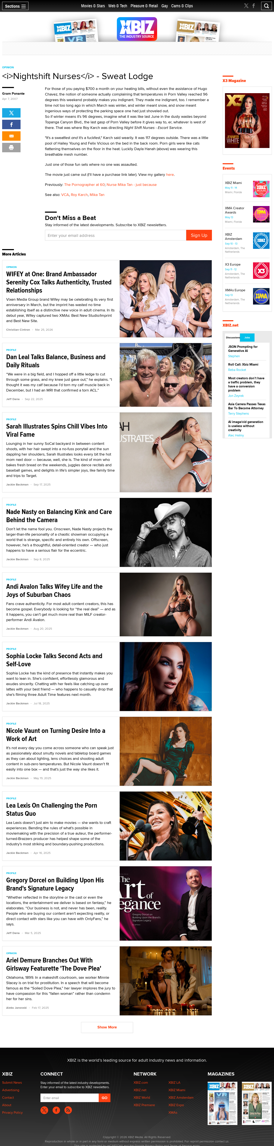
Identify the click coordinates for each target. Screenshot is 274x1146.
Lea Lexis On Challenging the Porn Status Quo (51, 809)
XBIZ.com (141, 1082)
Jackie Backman (17, 484)
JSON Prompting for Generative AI (243, 348)
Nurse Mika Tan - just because (132, 184)
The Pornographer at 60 (84, 184)
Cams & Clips (182, 6)
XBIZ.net (230, 325)
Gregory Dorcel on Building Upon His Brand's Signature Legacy (55, 884)
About (6, 1105)
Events (229, 168)
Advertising (10, 1090)
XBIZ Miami (233, 182)
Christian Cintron (18, 330)
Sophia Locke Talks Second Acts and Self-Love (54, 660)
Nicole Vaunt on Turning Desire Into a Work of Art (55, 735)
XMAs (172, 1112)
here (170, 174)
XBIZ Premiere (144, 1105)
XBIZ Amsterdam (233, 236)
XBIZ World (142, 1097)
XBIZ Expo (176, 1105)
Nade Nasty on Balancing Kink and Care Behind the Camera (59, 516)
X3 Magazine (234, 81)
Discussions (233, 337)
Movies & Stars (93, 6)
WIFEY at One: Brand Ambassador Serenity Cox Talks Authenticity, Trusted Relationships (59, 282)
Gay (164, 6)
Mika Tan (97, 194)
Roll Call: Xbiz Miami (243, 364)
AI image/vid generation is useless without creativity (245, 426)
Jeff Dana (13, 399)
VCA (65, 194)
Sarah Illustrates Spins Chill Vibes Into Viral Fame (56, 430)
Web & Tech (117, 6)
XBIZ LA (174, 1082)
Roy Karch (79, 194)
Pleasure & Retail (144, 6)
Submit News (12, 1082)
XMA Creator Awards (234, 210)
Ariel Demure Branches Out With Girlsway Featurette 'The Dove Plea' (53, 964)
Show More (107, 1027)
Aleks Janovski (16, 1008)
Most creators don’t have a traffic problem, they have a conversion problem (246, 384)
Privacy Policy (12, 1112)
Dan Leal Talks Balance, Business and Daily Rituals (56, 361)
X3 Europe (233, 264)
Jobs (247, 337)
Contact (8, 1097)
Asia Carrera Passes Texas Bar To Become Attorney (246, 406)
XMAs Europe (235, 290)
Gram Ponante (13, 93)
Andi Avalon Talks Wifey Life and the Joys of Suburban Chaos (54, 590)
